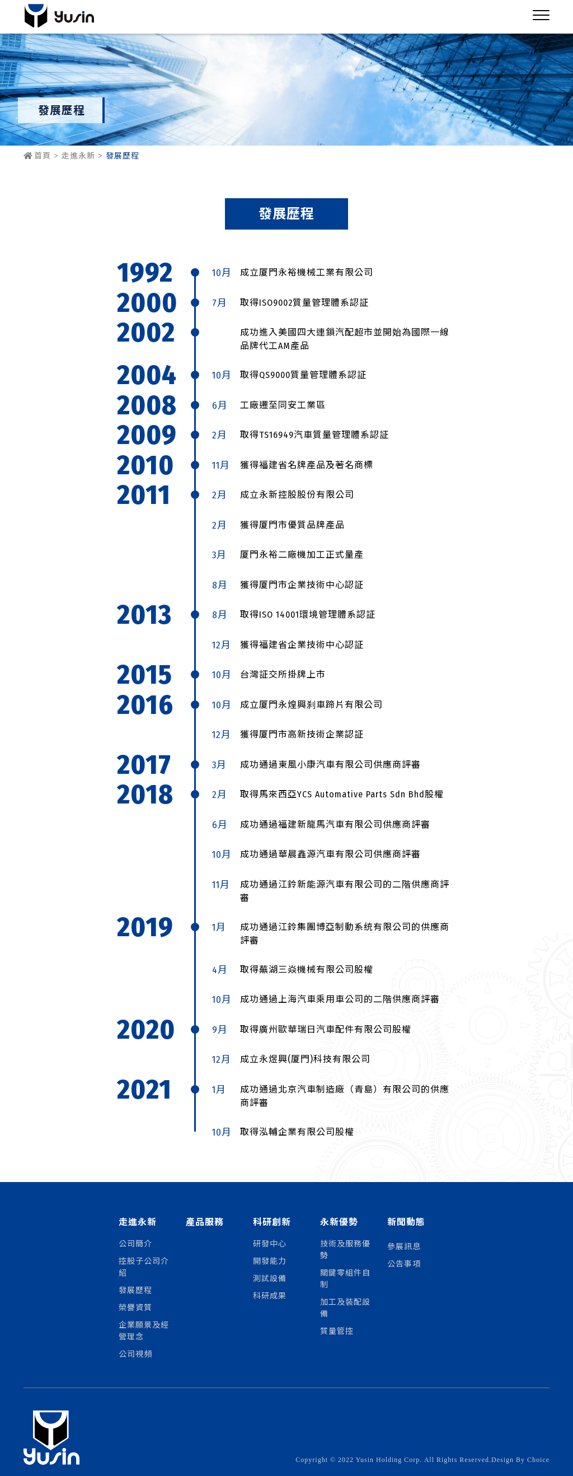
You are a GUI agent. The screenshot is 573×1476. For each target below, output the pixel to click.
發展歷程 (135, 1289)
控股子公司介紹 (144, 1266)
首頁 (37, 156)
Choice (538, 1460)
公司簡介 (135, 1243)
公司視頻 (135, 1353)
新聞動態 (406, 1222)
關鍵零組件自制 (345, 1278)
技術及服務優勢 (345, 1248)
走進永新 (78, 156)
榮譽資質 (135, 1306)
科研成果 (269, 1295)
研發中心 (269, 1243)
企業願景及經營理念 (144, 1330)
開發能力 (269, 1260)
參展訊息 (404, 1245)
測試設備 (269, 1277)
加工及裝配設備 (345, 1307)
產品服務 (205, 1222)
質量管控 (337, 1330)
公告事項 (404, 1263)
